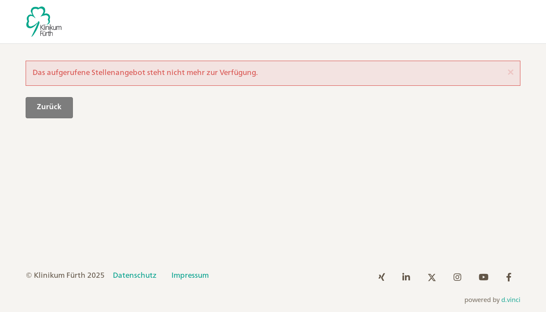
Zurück (49, 107)
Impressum (190, 275)
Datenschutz (135, 275)
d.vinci (510, 300)
